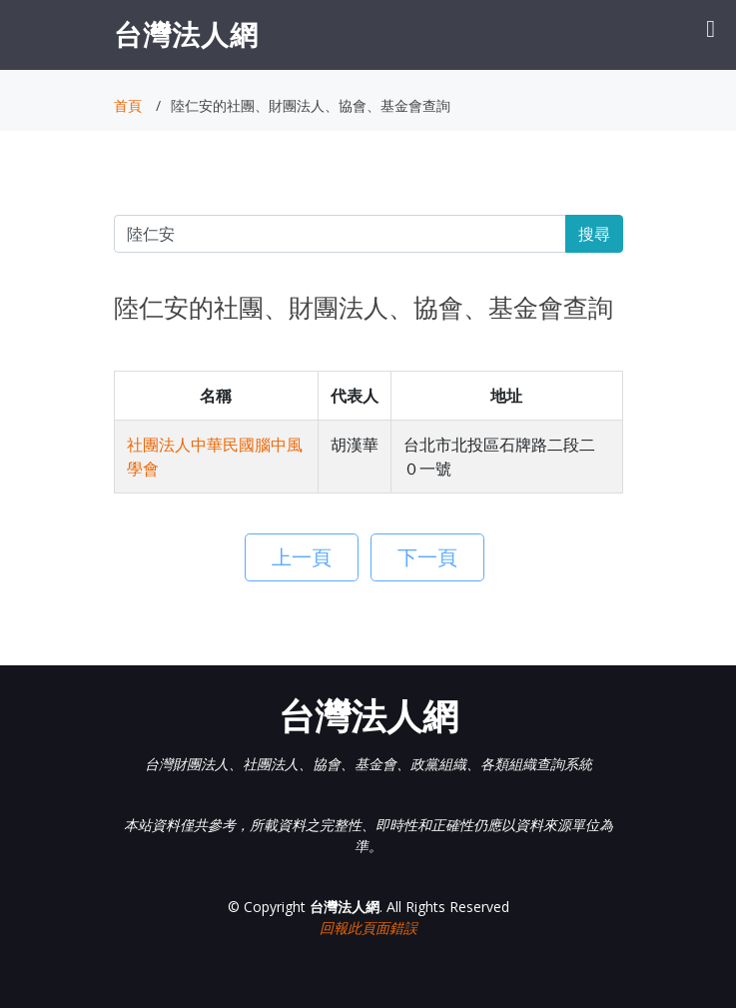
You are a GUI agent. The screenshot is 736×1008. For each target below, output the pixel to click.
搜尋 (594, 234)
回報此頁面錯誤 (368, 927)
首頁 (128, 105)
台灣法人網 (186, 34)
